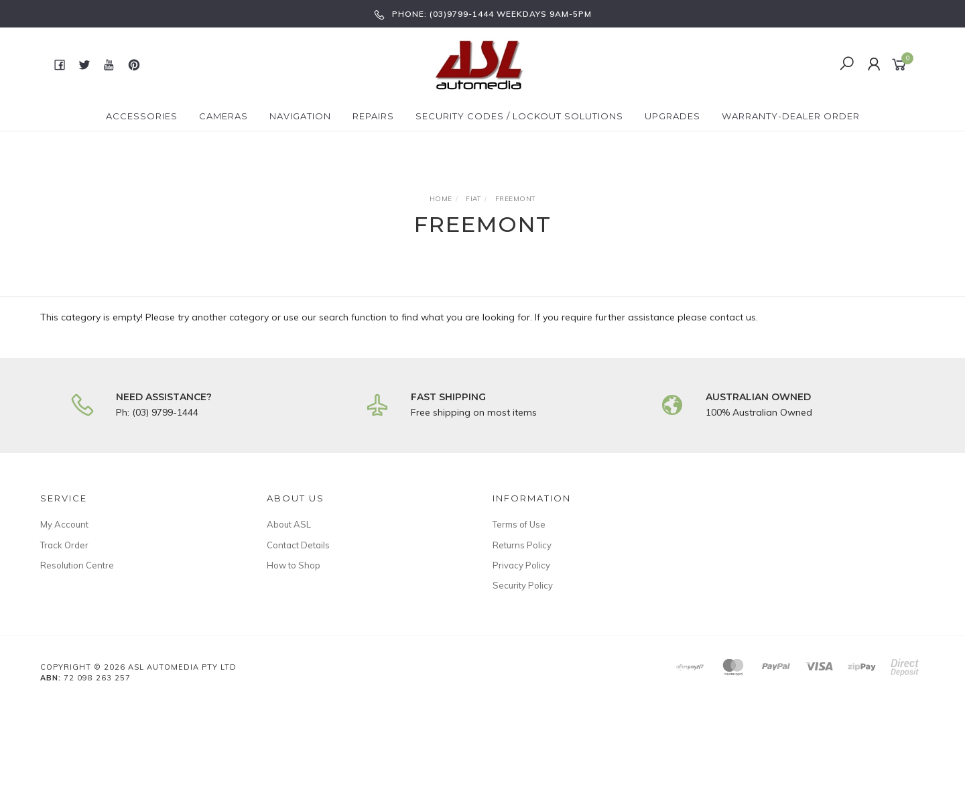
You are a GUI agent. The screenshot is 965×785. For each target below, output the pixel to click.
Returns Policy (522, 545)
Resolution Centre (77, 565)
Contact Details (298, 545)
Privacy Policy (521, 565)
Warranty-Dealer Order (791, 116)
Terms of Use (519, 524)
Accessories (142, 116)
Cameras (223, 116)
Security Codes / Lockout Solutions (519, 116)
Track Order (64, 545)
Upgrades (672, 116)
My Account (64, 524)
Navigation (300, 116)
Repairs (373, 116)
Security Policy (523, 585)
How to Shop (293, 565)
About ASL (289, 524)
